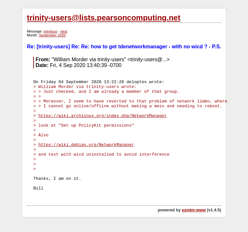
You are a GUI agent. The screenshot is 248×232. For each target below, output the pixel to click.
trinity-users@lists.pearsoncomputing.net (103, 17)
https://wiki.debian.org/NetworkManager (86, 144)
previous (50, 31)
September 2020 (52, 35)
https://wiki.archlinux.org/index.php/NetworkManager (102, 115)
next (63, 31)
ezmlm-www (194, 210)
